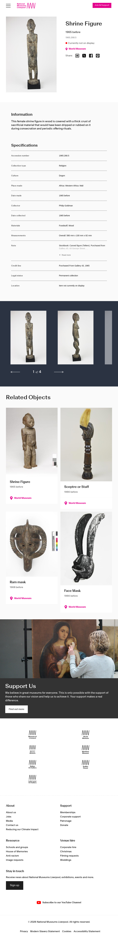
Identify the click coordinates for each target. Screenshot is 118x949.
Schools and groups (17, 847)
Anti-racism (12, 856)
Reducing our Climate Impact (22, 829)
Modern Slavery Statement (45, 931)
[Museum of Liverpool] (32, 734)
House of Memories (17, 851)
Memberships (67, 812)
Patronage (65, 821)
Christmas (66, 851)
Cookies (66, 931)
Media (9, 821)
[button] (28, 339)
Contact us (12, 825)
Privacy (24, 931)
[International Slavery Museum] (32, 749)
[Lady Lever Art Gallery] (32, 779)
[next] (59, 372)
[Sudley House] (85, 764)
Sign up (14, 885)
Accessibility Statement (87, 931)
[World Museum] (85, 734)
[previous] (15, 372)
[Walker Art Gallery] (32, 764)
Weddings (65, 860)
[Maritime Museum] (85, 749)
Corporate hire (68, 847)
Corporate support (70, 816)
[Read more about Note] (83, 250)
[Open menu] (8, 5)
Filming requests (69, 856)
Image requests (14, 860)
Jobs (8, 816)
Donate (64, 825)
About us (11, 812)
